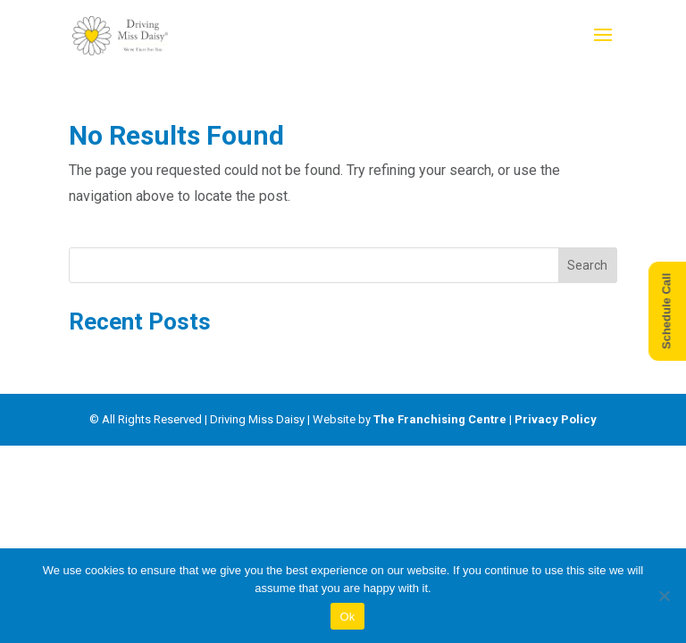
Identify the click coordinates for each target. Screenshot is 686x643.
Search (587, 265)
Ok (347, 616)
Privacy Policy (555, 419)
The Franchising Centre (439, 419)
